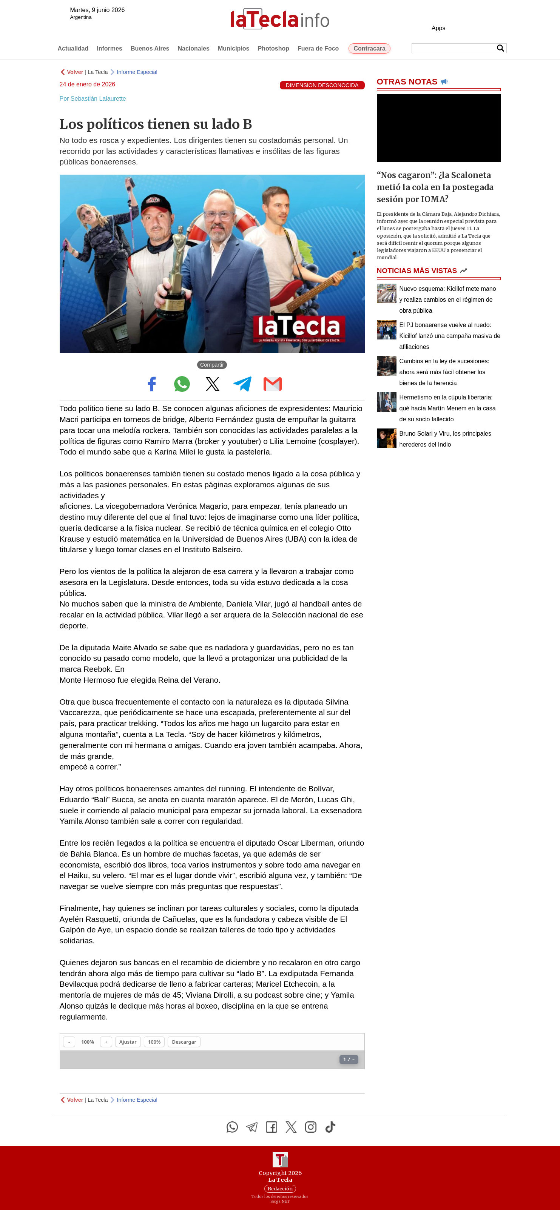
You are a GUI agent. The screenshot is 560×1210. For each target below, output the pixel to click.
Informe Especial (137, 72)
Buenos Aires (150, 48)
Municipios (234, 48)
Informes (109, 48)
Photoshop (273, 48)
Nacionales (193, 48)
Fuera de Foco (318, 48)
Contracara (369, 48)
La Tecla (98, 72)
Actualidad (73, 48)
